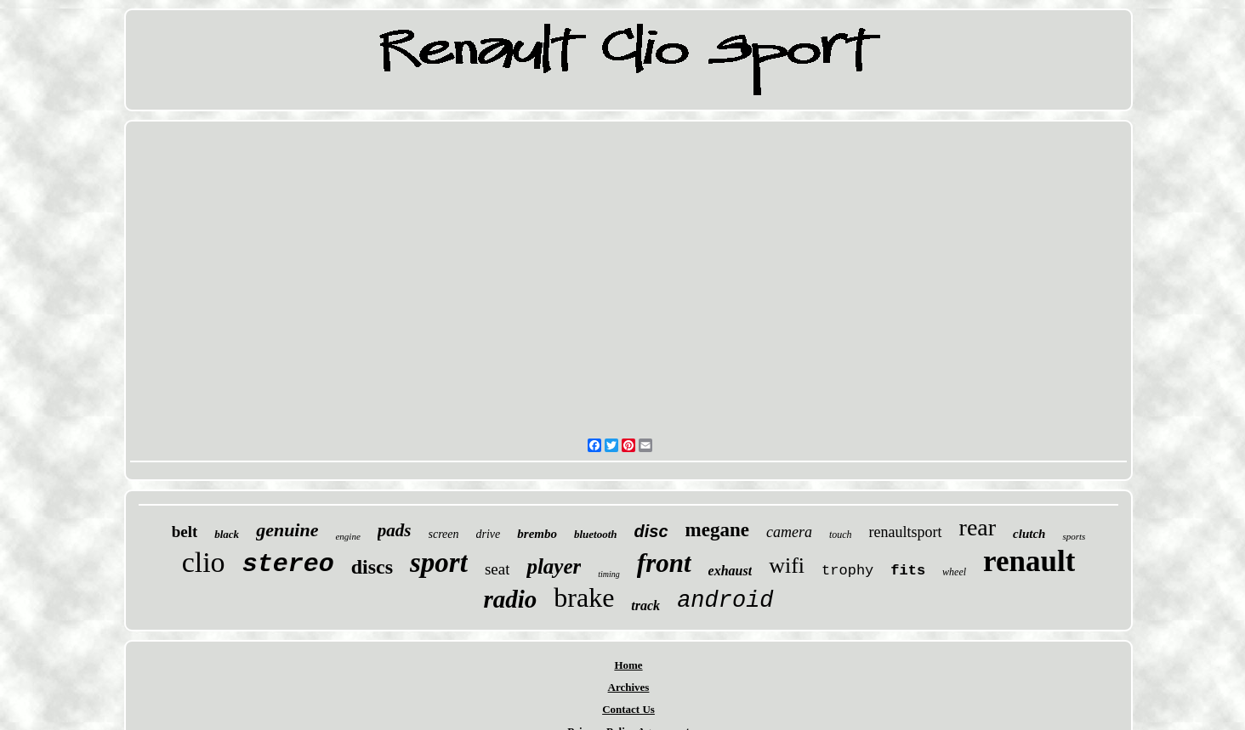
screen (444, 534)
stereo (288, 564)
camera (789, 531)
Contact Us (628, 709)
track (645, 605)
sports (1073, 536)
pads (395, 530)
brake (584, 597)
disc (651, 531)
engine (347, 536)
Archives (629, 687)
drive (488, 534)
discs (372, 567)
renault (1029, 561)
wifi (786, 565)
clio (203, 562)
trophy (847, 571)
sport (439, 562)
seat (497, 569)
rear (978, 527)
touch (840, 534)
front (664, 563)
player (553, 566)
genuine (287, 529)
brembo (537, 533)
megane (717, 529)
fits (907, 571)
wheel (954, 572)
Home (628, 665)
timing (609, 574)
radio (510, 599)
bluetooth (595, 534)
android (725, 601)
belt (185, 531)
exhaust (730, 570)
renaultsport (905, 531)
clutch (1029, 533)
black (226, 534)
